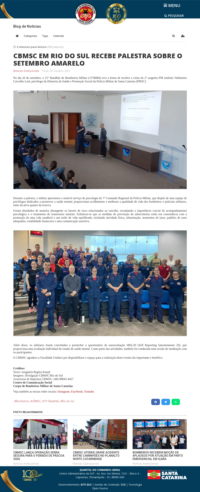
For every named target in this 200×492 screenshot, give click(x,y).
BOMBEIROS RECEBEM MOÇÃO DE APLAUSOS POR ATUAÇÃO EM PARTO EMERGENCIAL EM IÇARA (158, 456)
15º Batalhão (51, 401)
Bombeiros (22, 401)
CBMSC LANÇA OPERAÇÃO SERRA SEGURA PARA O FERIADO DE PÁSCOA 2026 (38, 456)
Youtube (88, 391)
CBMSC (36, 401)
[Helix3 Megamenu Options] (172, 5)
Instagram (63, 391)
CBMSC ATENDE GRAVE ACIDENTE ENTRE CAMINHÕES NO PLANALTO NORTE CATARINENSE (96, 456)
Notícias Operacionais (86, 463)
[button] (173, 35)
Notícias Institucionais (26, 70)
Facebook (77, 391)
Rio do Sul (68, 401)
